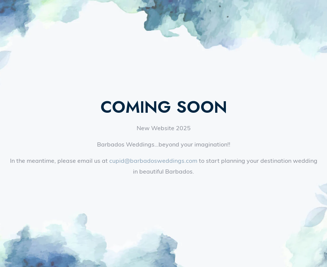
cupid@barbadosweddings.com (153, 160)
